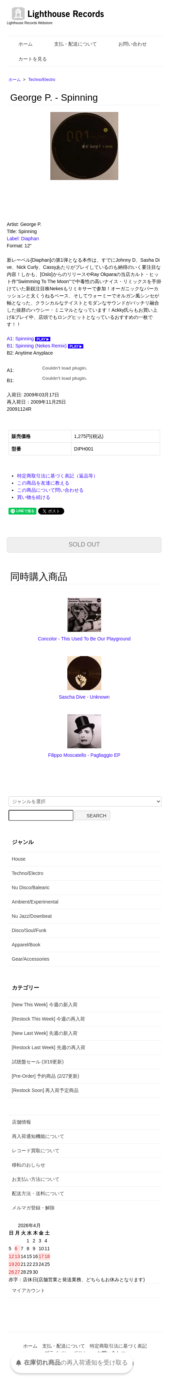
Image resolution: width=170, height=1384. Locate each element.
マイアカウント (28, 1290)
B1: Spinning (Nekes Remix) (45, 345)
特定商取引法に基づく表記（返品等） (57, 475)
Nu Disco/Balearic (31, 887)
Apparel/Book (26, 944)
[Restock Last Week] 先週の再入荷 (48, 1047)
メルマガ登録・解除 (33, 1207)
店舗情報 (21, 1122)
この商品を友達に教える (43, 483)
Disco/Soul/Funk (29, 930)
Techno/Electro (41, 79)
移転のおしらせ (28, 1165)
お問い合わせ (127, 44)
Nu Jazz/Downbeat (32, 916)
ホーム (20, 44)
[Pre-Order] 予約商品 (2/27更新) (45, 1076)
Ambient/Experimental (35, 902)
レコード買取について (36, 1150)
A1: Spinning (28, 338)
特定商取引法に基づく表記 (118, 1346)
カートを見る (27, 59)
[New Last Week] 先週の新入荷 (45, 1033)
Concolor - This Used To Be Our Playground (84, 638)
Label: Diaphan (23, 238)
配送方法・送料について (38, 1193)
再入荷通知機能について (38, 1136)
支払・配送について (70, 44)
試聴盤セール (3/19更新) (38, 1061)
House (19, 859)
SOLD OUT (84, 544)
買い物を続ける (33, 497)
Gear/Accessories (30, 959)
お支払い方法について (36, 1179)
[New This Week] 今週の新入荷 (45, 1004)
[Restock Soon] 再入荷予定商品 (45, 1090)
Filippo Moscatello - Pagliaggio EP (84, 755)
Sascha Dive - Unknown (84, 697)
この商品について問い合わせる (50, 490)
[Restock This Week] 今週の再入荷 (48, 1019)
